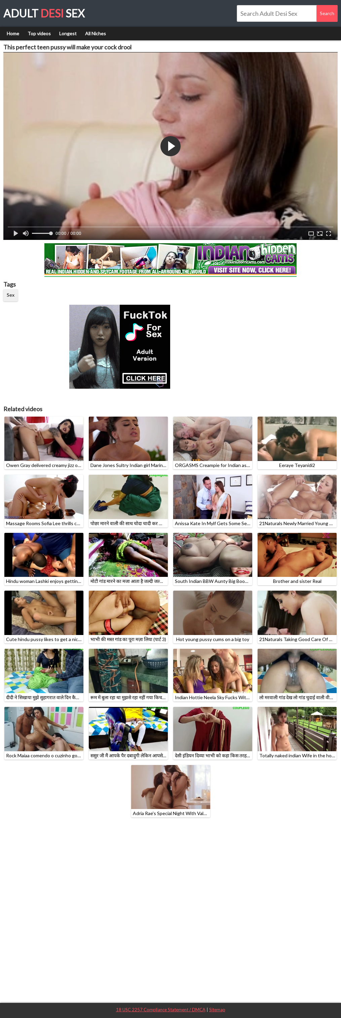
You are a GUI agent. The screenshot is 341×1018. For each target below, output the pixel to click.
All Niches (95, 33)
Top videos (39, 33)
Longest (68, 33)
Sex (10, 295)
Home (13, 33)
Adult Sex (44, 13)
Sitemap (217, 1009)
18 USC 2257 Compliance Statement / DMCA (160, 1009)
